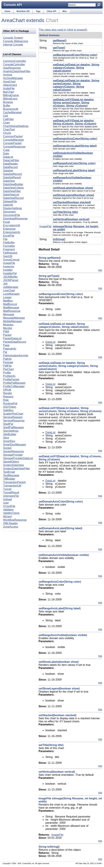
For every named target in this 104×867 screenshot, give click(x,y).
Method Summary (49, 35)
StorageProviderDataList (18, 458)
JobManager (10, 287)
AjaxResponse (12, 67)
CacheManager (12, 112)
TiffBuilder (9, 478)
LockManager (11, 293)
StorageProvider (13, 454)
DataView (9, 180)
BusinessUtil (10, 109)
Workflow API (23, 11)
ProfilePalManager (14, 382)
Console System (13, 37)
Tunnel (7, 489)
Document (9, 211)
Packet (7, 335)
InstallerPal (10, 273)
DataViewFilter (12, 191)
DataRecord (10, 167)
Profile (7, 372)
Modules (8, 324)
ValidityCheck (11, 513)
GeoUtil (7, 256)
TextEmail (9, 471)
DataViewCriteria (13, 187)
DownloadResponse (15, 218)
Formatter (9, 245)
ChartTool (9, 129)
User (6, 502)
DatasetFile (10, 201)
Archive (7, 74)
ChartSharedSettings (16, 126)
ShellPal (8, 424)
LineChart (9, 290)
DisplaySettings (12, 208)
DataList (8, 156)
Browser (8, 102)
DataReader (10, 163)
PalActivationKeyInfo (15, 355)
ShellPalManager (13, 427)
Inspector (8, 266)
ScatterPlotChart (13, 413)
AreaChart (9, 81)
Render (7, 393)
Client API (51, 11)
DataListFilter (11, 160)
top (100, 270)
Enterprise (9, 228)
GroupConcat (11, 259)
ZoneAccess (10, 526)
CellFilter (8, 119)
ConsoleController (14, 64)
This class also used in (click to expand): (63, 29)
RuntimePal (10, 403)
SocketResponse (13, 451)
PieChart (8, 369)
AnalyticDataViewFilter (16, 71)
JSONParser (11, 280)
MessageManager (14, 317)
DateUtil (8, 204)
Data (6, 153)
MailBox (8, 300)
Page (6, 345)
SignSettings (11, 430)
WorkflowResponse (15, 519)
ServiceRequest (12, 417)
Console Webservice (15, 41)
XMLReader (10, 523)
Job (5, 283)
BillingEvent (10, 98)
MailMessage (11, 307)
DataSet (8, 170)
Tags (38, 11)
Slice (6, 437)
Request (8, 396)
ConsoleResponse (14, 146)
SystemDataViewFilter (16, 468)
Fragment (9, 249)
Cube (6, 150)
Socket (7, 448)
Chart (52, 20)
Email (6, 222)
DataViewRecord (13, 198)
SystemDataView (13, 465)
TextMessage (11, 475)
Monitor (7, 328)
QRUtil (7, 389)
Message (8, 314)
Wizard (7, 516)
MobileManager (12, 321)
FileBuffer (9, 242)
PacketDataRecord (14, 341)
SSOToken (9, 406)
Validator (8, 509)
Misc (64, 11)
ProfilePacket (11, 379)
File (5, 239)
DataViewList (11, 194)
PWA (6, 331)
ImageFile (9, 263)
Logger (7, 297)
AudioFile (9, 88)
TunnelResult (11, 492)
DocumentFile (11, 215)
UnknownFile (11, 495)
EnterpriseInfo (11, 232)
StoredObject (11, 461)
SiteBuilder (9, 434)
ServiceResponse (14, 420)
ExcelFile (8, 235)
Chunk (7, 132)
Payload (8, 362)
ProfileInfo (9, 376)
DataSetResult (12, 177)
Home (7, 11)
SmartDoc (9, 441)
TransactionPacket (14, 482)
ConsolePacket (12, 143)
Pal (5, 352)
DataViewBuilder (13, 184)
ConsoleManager (13, 139)
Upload (7, 499)
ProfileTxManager (14, 386)
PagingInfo (9, 348)
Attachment (10, 85)
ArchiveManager (13, 78)
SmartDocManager (14, 444)
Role (6, 400)
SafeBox (8, 410)
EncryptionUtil (11, 225)
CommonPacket (13, 136)
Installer (8, 269)
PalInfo (7, 358)
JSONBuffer (10, 276)
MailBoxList (10, 304)
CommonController (14, 61)
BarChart (8, 91)
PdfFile (7, 365)
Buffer (6, 105)
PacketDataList (12, 338)
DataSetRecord (12, 174)
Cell (5, 115)
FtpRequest (10, 252)
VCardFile (9, 506)
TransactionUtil (12, 485)
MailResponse (11, 311)
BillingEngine (11, 95)
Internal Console (13, 44)
